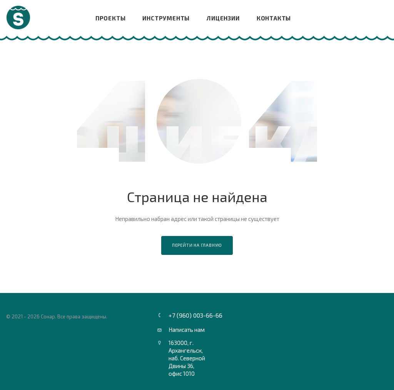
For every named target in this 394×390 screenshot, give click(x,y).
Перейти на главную (197, 245)
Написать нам (187, 329)
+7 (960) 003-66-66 (195, 315)
